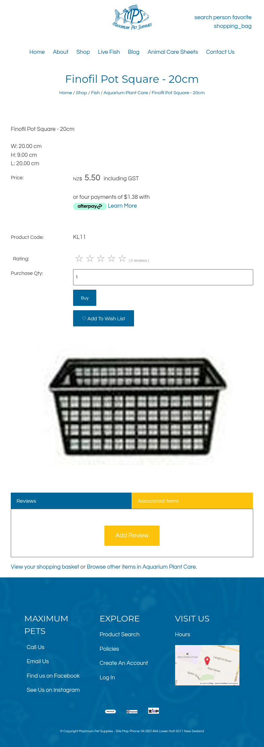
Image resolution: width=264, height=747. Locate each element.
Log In (107, 678)
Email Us (38, 662)
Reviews (26, 501)
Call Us (35, 647)
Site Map (122, 731)
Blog (133, 52)
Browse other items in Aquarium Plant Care (141, 567)
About (60, 52)
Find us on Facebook (53, 676)
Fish (95, 92)
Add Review (132, 535)
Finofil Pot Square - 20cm (178, 92)
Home (37, 52)
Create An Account (124, 663)
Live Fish (109, 52)
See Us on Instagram (53, 690)
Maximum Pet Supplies (96, 731)
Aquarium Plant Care (125, 92)
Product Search (120, 635)
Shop (83, 52)
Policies (109, 649)
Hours (182, 635)
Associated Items (158, 501)
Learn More (122, 206)
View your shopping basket (45, 567)
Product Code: (27, 237)
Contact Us (220, 52)
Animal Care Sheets (172, 52)
